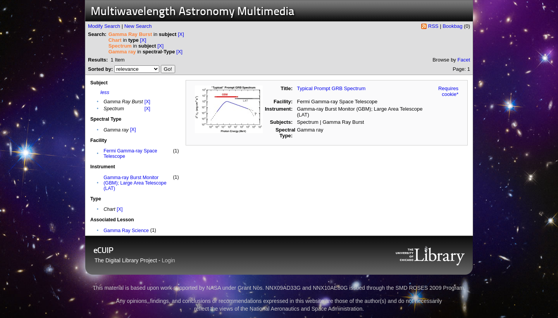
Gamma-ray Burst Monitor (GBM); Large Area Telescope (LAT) (134, 183)
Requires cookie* (448, 91)
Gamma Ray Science (126, 230)
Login (168, 260)
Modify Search (104, 26)
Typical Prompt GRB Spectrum (331, 88)
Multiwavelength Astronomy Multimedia (192, 12)
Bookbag (452, 26)
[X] (181, 34)
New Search (138, 26)
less (104, 92)
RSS (433, 26)
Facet (463, 60)
